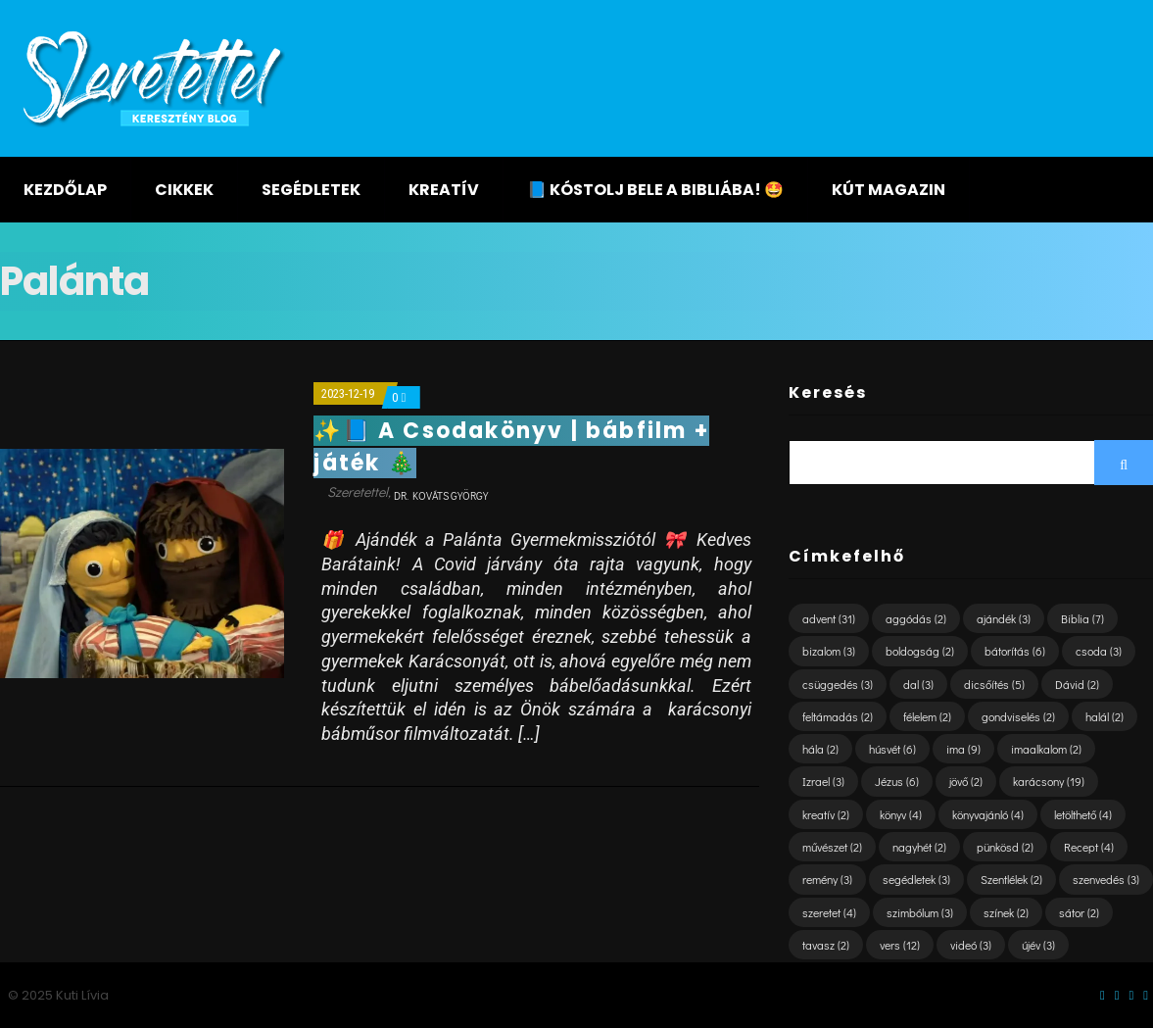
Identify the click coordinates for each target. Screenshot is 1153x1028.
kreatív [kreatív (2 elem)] (825, 814)
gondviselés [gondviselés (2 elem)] (1018, 716)
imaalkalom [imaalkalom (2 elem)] (1046, 749)
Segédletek (311, 189)
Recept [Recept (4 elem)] (1089, 847)
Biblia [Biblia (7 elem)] (1082, 618)
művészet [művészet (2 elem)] (832, 847)
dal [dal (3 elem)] (918, 684)
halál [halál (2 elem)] (1104, 716)
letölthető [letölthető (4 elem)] (1083, 814)
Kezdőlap (65, 189)
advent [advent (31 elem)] (828, 618)
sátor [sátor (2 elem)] (1079, 912)
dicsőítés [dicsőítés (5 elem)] (994, 684)
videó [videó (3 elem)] (970, 945)
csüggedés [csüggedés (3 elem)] (837, 684)
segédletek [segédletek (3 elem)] (916, 879)
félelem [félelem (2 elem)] (927, 716)
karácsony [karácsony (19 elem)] (1048, 781)
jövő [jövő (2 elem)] (966, 781)
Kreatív (443, 189)
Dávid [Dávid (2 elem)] (1077, 684)
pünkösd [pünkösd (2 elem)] (1005, 847)
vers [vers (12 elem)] (900, 945)
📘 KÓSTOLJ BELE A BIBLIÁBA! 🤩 (655, 189)
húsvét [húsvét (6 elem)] (892, 749)
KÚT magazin (888, 189)
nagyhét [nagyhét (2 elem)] (919, 847)
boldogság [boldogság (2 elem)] (920, 651)
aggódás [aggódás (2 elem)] (916, 618)
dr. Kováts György (441, 495)
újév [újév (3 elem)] (1038, 945)
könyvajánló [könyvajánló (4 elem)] (988, 814)
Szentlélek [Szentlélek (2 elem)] (1011, 879)
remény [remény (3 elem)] (827, 879)
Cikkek (184, 189)
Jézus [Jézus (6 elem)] (897, 781)
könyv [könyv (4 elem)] (901, 814)
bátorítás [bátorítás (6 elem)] (1015, 651)
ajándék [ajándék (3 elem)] (1004, 618)
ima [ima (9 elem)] (963, 749)
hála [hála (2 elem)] (820, 749)
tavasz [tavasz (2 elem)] (825, 945)
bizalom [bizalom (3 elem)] (828, 651)
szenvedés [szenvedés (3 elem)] (1106, 879)
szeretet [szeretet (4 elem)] (829, 912)
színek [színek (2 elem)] (1006, 912)
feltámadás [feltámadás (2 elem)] (837, 716)
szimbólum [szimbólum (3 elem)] (920, 912)
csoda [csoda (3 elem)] (1099, 651)
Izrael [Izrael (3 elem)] (823, 781)
